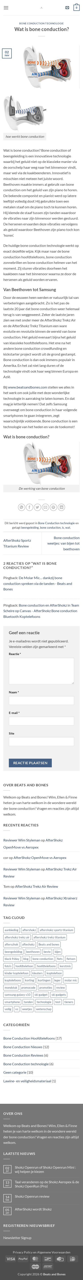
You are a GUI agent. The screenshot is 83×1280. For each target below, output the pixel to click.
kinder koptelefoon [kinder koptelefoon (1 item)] (16, 973)
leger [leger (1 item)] (57, 980)
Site (11, 733)
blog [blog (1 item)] (26, 959)
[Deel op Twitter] (37, 507)
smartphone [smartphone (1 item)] (12, 1002)
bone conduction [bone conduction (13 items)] (43, 959)
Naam (14, 692)
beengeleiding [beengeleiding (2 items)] (13, 951)
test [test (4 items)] (57, 1002)
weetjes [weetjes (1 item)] (27, 1009)
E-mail (14, 713)
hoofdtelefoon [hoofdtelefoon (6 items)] (24, 966)
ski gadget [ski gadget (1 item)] (41, 994)
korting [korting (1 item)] (29, 980)
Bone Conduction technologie (41, 23)
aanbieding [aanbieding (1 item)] (11, 930)
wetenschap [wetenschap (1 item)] (43, 1009)
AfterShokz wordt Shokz (33, 1209)
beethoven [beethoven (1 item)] (33, 951)
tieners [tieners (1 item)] (68, 1002)
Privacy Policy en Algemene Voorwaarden (41, 1252)
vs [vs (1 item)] (16, 1009)
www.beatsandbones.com (27, 387)
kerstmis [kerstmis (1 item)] (65, 966)
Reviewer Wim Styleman (21, 840)
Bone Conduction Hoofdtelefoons (29, 1038)
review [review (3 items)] (60, 987)
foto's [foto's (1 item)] (8, 966)
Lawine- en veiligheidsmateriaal (27, 1081)
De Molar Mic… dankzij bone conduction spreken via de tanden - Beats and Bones (37, 583)
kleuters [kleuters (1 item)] (37, 973)
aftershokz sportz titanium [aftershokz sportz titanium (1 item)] (56, 930)
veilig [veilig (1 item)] (8, 1009)
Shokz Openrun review (32, 1196)
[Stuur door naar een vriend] (45, 507)
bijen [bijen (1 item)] (58, 951)
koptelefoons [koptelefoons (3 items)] (13, 980)
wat (67, 527)
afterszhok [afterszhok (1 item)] (11, 944)
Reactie (15, 654)
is (63, 527)
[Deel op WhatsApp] (21, 507)
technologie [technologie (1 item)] (44, 1002)
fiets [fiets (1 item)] (60, 959)
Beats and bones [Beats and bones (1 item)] (49, 944)
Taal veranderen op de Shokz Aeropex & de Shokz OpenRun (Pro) (47, 1184)
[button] (6, 7)
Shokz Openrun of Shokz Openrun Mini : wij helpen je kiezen (45, 1169)
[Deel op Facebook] (29, 507)
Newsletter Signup (17, 1238)
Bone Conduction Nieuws (22, 1047)
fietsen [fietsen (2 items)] (71, 959)
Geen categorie (14, 1072)
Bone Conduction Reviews (23, 1055)
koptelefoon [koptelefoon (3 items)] (54, 973)
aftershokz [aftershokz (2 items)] (29, 930)
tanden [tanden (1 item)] (28, 1002)
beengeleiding (30, 527)
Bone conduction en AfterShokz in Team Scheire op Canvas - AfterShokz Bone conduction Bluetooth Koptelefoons (41, 611)
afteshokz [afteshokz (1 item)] (28, 944)
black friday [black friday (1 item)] (12, 959)
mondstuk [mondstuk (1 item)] (11, 987)
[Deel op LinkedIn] (61, 507)
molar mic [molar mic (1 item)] (71, 980)
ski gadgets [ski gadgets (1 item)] (59, 994)
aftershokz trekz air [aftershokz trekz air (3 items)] (17, 937)
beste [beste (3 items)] (47, 951)
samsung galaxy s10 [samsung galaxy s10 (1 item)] (18, 994)
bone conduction (50, 527)
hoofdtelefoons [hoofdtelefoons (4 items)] (46, 966)
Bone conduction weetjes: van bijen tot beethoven (63, 543)
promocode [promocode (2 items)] (28, 987)
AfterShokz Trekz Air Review (36, 886)
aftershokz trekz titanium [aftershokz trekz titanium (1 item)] (49, 937)
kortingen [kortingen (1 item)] (44, 980)
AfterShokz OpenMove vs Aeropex (33, 843)
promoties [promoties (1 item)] (45, 987)
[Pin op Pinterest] (53, 507)
